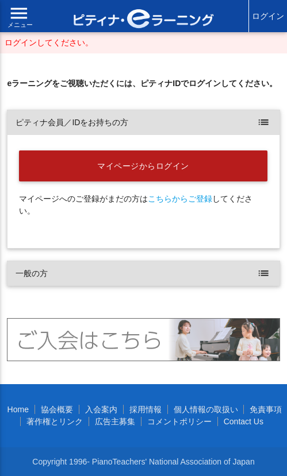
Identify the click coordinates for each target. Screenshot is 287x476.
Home (18, 409)
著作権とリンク (54, 421)
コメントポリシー (179, 421)
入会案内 (101, 409)
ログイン (268, 16)
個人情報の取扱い (206, 409)
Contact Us (243, 421)
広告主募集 (115, 421)
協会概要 (57, 409)
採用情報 (145, 409)
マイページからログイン (144, 166)
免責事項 (266, 409)
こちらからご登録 (180, 198)
